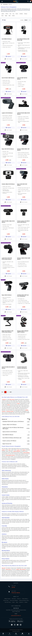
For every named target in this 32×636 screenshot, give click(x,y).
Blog (17, 602)
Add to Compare (8, 59)
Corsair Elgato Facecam (10, 455)
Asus (13, 13)
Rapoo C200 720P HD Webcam (8, 148)
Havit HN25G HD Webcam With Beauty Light (11, 437)
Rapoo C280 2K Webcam (6, 295)
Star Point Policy (8, 602)
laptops (8, 404)
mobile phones (8, 569)
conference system (9, 411)
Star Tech (3, 567)
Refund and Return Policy (24, 600)
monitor (18, 403)
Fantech (17, 13)
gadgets (17, 569)
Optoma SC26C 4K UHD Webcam (9, 431)
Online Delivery (25, 598)
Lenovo (18, 449)
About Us (19, 598)
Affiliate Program (7, 598)
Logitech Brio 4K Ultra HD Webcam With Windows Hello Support (13, 428)
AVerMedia (21, 13)
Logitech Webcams (16, 451)
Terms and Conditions (14, 600)
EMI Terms (14, 598)
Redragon (25, 13)
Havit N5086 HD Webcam (7, 38)
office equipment (23, 569)
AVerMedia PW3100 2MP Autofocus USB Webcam (13, 421)
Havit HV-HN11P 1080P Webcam (8, 77)
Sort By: (22, 20)
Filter (4, 20)
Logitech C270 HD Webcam (7, 112)
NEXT (11, 392)
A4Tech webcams (26, 452)
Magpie (6, 15)
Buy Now (8, 56)
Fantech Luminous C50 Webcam (9, 440)
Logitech (3, 13)
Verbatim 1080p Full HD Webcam (8, 184)
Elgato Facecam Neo (6, 443)
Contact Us (21, 602)
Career (13, 602)
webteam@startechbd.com (16, 615)
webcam (4, 399)
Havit (10, 13)
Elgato (10, 15)
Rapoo (2, 15)
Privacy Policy (5, 600)
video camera (12, 399)
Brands (26, 602)
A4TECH (7, 13)
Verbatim (13, 15)
